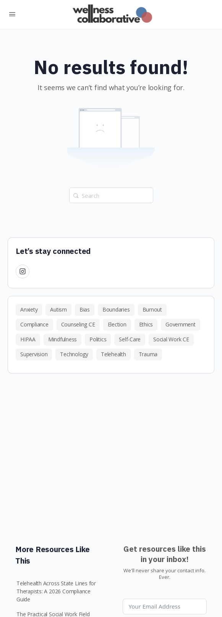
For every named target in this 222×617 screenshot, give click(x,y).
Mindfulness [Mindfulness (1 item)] (62, 339)
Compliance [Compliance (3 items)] (34, 324)
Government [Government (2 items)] (180, 324)
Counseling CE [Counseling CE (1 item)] (78, 324)
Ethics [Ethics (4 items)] (146, 324)
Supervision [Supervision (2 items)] (33, 354)
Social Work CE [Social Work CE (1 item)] (171, 339)
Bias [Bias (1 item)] (84, 309)
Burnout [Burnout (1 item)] (152, 309)
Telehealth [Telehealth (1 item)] (113, 354)
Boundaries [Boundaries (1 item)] (116, 309)
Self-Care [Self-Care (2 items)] (130, 339)
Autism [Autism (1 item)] (58, 309)
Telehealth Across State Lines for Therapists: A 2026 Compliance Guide (56, 591)
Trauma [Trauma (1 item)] (148, 354)
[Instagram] (22, 271)
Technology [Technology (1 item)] (74, 354)
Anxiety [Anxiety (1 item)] (28, 309)
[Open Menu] (12, 14)
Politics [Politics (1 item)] (97, 339)
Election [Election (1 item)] (117, 324)
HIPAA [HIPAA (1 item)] (28, 339)
